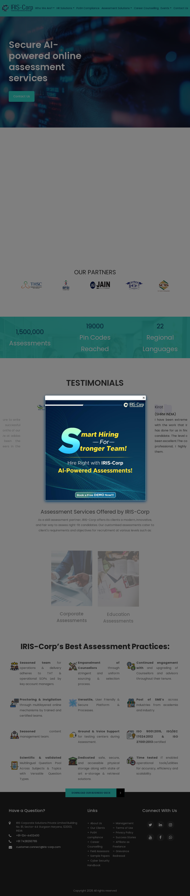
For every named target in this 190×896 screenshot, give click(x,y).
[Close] (143, 398)
